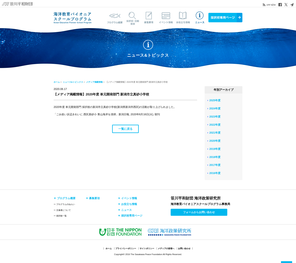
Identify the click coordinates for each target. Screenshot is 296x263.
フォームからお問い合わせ (199, 212)
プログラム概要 (114, 17)
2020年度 (214, 140)
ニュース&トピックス (199, 17)
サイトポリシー (147, 248)
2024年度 (214, 108)
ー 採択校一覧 (60, 216)
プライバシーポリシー (125, 248)
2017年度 (214, 164)
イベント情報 (165, 17)
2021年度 (214, 132)
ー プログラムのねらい (64, 204)
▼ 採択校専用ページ (130, 215)
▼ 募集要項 (93, 198)
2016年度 (214, 173)
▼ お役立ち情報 (127, 204)
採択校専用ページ (225, 17)
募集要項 (148, 17)
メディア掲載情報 (94, 82)
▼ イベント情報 (127, 198)
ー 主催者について (62, 210)
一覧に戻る (125, 128)
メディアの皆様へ (166, 248)
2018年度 (214, 157)
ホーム (57, 82)
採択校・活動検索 (131, 17)
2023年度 (214, 116)
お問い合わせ (184, 248)
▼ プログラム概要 (65, 198)
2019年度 (214, 148)
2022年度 (214, 124)
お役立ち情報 (182, 17)
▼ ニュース (125, 209)
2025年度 (214, 100)
